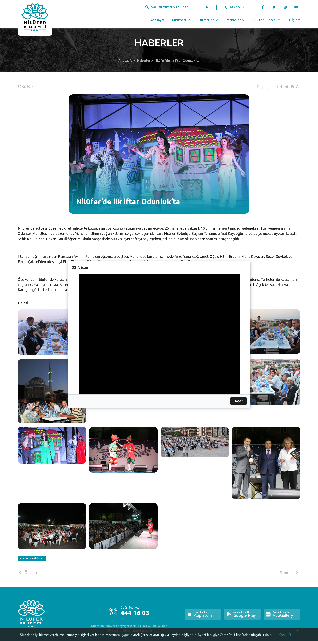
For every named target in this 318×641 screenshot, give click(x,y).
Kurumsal (181, 20)
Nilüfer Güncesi (267, 20)
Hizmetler (208, 20)
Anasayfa (157, 20)
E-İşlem (294, 20)
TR (206, 7)
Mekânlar (236, 20)
